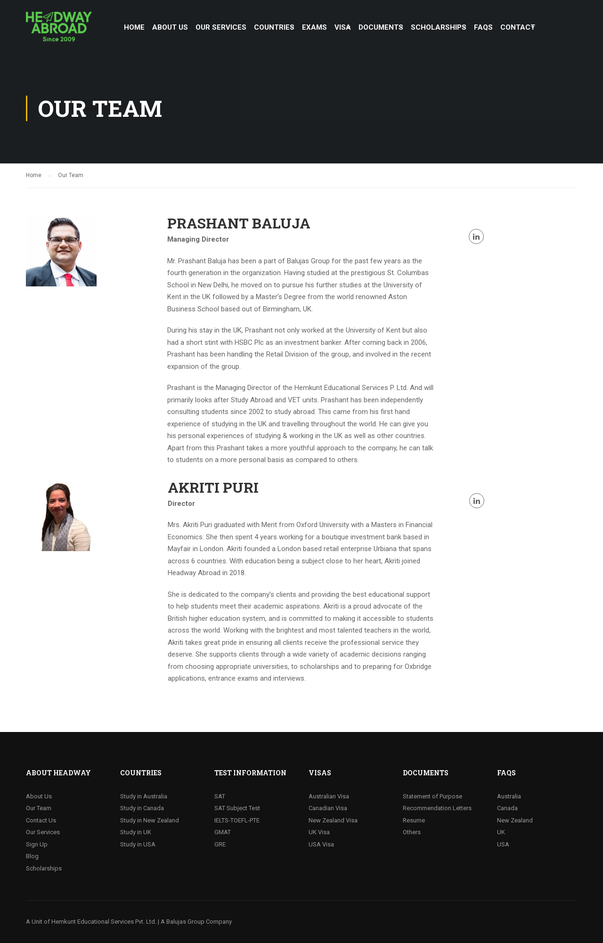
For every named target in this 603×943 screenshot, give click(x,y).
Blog (32, 856)
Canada (507, 808)
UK (501, 832)
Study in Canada (142, 808)
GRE (220, 844)
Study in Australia (143, 796)
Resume (414, 820)
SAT (219, 796)
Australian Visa (329, 796)
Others (412, 832)
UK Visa (319, 832)
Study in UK (135, 832)
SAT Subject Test (237, 808)
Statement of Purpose (432, 796)
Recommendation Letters (437, 808)
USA (503, 844)
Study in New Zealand (149, 820)
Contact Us (41, 820)
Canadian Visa (328, 808)
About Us (39, 796)
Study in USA (137, 844)
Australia (509, 796)
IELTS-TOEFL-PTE (237, 820)
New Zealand (515, 820)
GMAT (222, 832)
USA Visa (321, 844)
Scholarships (44, 868)
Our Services (43, 832)
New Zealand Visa (333, 820)
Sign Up (37, 844)
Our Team (38, 808)
